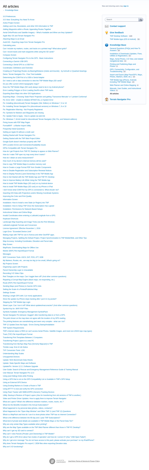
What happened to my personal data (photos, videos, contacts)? (27, 408)
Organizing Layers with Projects (15, 267)
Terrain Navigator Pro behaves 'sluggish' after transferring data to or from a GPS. (34, 315)
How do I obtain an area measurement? (18, 158)
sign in (125, 6)
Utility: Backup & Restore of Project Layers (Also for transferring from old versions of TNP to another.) (42, 395)
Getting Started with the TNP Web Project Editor (21, 138)
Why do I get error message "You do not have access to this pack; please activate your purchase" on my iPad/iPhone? (48, 440)
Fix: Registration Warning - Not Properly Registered (23, 110)
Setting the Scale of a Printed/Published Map (20, 289)
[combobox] (122, 20)
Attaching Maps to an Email (13, 39)
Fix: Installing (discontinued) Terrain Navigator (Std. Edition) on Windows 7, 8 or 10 (35, 103)
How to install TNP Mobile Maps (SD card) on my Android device (28, 183)
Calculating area (9, 45)
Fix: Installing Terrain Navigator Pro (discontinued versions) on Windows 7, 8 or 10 (34, 106)
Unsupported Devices (11, 357)
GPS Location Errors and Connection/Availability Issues (24, 145)
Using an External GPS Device (15, 382)
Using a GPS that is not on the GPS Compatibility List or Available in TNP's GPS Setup (36, 379)
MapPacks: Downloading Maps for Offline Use (21, 248)
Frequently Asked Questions (14, 129)
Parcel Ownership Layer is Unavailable (18, 270)
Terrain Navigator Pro (120, 99)
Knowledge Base (118, 45)
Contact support (118, 26)
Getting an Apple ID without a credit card (18, 132)
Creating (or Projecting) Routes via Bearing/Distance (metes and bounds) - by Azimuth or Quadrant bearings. (45, 71)
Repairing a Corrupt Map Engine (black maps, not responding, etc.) (29, 280)
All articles (114, 94)
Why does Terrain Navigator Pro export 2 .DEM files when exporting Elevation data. (35, 443)
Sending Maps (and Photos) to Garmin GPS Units (22, 286)
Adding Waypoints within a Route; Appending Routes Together (27, 29)
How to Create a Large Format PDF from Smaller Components (27, 167)
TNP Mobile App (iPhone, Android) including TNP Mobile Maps (123, 81)
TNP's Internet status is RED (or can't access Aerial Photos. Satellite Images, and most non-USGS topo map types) (47, 331)
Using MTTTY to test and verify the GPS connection (23, 389)
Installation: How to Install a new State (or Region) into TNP (26, 203)
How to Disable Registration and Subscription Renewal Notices (27, 171)
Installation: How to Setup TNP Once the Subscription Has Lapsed (28, 206)
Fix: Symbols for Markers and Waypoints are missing (23, 113)
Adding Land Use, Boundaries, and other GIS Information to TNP (28, 26)
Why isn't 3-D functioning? (13, 447)
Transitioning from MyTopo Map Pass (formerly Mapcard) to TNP (28, 344)
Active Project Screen (11, 23)
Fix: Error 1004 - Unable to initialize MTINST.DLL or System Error (28, 100)
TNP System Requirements (13, 328)
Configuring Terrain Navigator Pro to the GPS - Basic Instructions (28, 58)
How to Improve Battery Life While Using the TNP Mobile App (26, 180)
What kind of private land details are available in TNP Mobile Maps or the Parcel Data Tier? (38, 421)
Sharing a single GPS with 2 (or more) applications (22, 296)
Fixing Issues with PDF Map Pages (16, 122)
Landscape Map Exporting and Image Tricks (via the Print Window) (29, 222)
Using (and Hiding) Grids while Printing (18, 376)
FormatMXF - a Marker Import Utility (17, 126)
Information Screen (10, 199)
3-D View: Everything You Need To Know (18, 20)
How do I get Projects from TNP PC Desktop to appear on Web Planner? (31, 151)
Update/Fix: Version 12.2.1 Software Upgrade (20, 366)
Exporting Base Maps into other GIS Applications (22, 94)
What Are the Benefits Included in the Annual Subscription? (26, 405)
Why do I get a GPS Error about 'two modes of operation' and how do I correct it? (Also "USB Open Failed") (44, 437)
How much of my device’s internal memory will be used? (24, 161)
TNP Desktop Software (119, 36)
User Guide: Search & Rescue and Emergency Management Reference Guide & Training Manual (40, 370)
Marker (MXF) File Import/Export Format (18, 251)
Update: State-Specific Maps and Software (19, 363)
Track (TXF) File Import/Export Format (17, 334)
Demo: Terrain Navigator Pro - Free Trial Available (22, 74)
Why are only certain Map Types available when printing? (25, 424)
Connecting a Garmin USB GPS (15, 61)
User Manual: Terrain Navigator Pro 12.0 (18, 373)
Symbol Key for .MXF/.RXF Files (15, 309)
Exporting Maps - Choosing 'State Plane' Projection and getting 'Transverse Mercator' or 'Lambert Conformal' (45, 97)
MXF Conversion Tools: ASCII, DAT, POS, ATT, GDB (23, 257)
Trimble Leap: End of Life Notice (15, 347)
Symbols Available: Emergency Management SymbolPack (25, 312)
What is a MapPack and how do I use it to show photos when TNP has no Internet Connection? (39, 415)
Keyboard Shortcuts (10, 219)
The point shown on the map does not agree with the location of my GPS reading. (34, 318)
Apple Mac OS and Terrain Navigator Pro (18, 36)
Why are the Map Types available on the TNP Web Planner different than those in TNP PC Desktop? (41, 427)
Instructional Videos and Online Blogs (17, 212)
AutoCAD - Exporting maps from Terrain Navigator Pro (24, 42)
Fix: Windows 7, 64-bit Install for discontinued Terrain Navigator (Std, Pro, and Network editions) (40, 119)
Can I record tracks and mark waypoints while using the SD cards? (28, 52)
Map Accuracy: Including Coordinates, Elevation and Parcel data (28, 241)
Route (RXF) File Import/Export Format (18, 283)
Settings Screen (9, 293)
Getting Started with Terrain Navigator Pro (19, 135)
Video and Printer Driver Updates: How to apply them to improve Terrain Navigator (34, 398)
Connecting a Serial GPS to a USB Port (18, 65)
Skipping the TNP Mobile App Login (16, 302)
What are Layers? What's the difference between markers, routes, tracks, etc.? (33, 402)
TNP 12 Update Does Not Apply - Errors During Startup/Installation (28, 325)
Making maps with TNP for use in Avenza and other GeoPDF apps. (29, 235)
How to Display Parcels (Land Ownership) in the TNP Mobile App (28, 174)
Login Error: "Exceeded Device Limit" (17, 232)
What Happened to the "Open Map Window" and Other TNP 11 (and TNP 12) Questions (37, 411)
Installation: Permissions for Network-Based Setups (23, 209)
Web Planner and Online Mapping (123, 85)
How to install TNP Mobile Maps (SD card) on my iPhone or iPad (28, 187)
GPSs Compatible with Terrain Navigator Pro (20, 148)
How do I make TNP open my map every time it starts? (24, 155)
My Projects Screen (10, 264)
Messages (7, 254)
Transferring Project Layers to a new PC (18, 341)
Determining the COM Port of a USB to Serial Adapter (23, 77)
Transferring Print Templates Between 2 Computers (22, 337)
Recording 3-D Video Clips (13, 273)
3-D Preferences (9, 16)
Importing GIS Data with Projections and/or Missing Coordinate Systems (31, 193)
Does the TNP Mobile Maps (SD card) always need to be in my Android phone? (33, 87)
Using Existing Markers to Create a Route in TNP (22, 386)
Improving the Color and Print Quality (17, 196)
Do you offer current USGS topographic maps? (21, 84)
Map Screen (7, 244)
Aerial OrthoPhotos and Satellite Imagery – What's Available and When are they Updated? (37, 33)
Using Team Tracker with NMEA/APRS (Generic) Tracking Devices (28, 392)
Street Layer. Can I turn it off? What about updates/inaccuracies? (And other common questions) (40, 305)
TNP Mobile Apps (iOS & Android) (123, 39)
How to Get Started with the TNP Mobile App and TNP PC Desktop (28, 177)
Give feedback (117, 32)
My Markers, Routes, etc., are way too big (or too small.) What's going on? (31, 260)
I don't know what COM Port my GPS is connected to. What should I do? (31, 190)
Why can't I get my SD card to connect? (18, 431)
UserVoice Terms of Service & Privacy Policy (84, 461)
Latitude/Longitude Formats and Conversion (20, 225)
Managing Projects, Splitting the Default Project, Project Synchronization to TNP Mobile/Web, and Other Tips (45, 238)
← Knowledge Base (10, 10)
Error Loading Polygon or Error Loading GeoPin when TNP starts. (28, 90)
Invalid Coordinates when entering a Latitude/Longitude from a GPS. (29, 215)
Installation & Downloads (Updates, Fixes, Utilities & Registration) (126, 55)
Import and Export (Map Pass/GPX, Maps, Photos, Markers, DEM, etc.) (126, 76)
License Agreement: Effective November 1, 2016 (21, 228)
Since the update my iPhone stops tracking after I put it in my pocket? (29, 299)
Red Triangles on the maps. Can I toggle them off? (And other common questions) (34, 276)
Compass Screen (9, 55)
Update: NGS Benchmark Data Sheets (18, 360)
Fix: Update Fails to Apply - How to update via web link (24, 116)
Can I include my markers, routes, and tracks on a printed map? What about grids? (35, 49)
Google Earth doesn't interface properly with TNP (22, 142)
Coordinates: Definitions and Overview (18, 68)
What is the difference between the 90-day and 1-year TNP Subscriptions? (31, 418)
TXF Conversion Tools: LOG (14, 350)
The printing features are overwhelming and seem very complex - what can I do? (34, 321)
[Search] (141, 19)
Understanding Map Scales (13, 354)
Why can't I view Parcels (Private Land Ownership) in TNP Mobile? (28, 434)
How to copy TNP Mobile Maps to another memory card (24, 164)
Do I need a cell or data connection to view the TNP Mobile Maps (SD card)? (32, 81)
